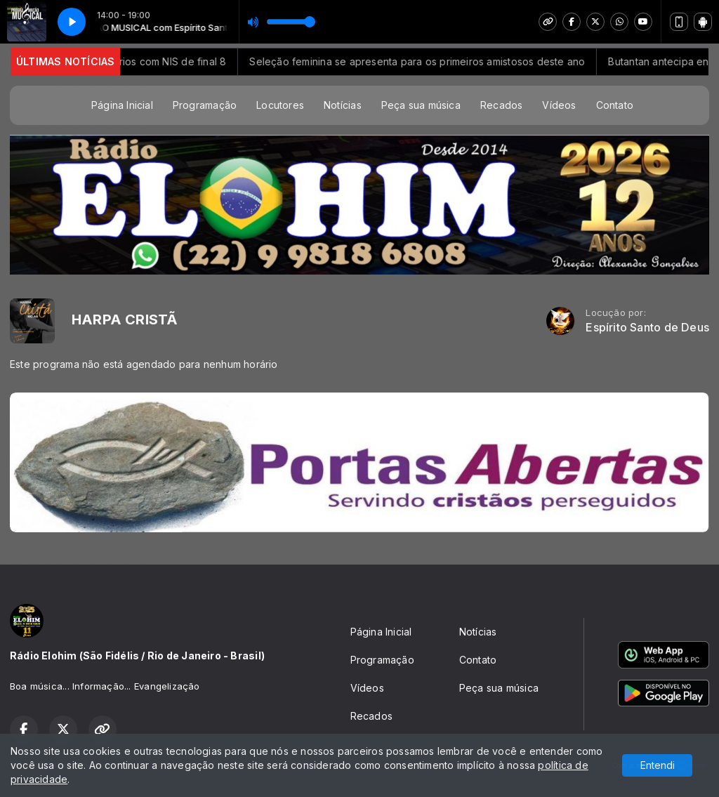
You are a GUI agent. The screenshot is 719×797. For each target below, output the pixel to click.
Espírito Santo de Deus (647, 327)
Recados (501, 105)
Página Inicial (122, 105)
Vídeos (559, 105)
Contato (614, 105)
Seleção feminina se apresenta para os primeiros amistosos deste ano (437, 61)
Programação (205, 105)
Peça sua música (421, 105)
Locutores (280, 105)
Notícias (343, 105)
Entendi (657, 765)
